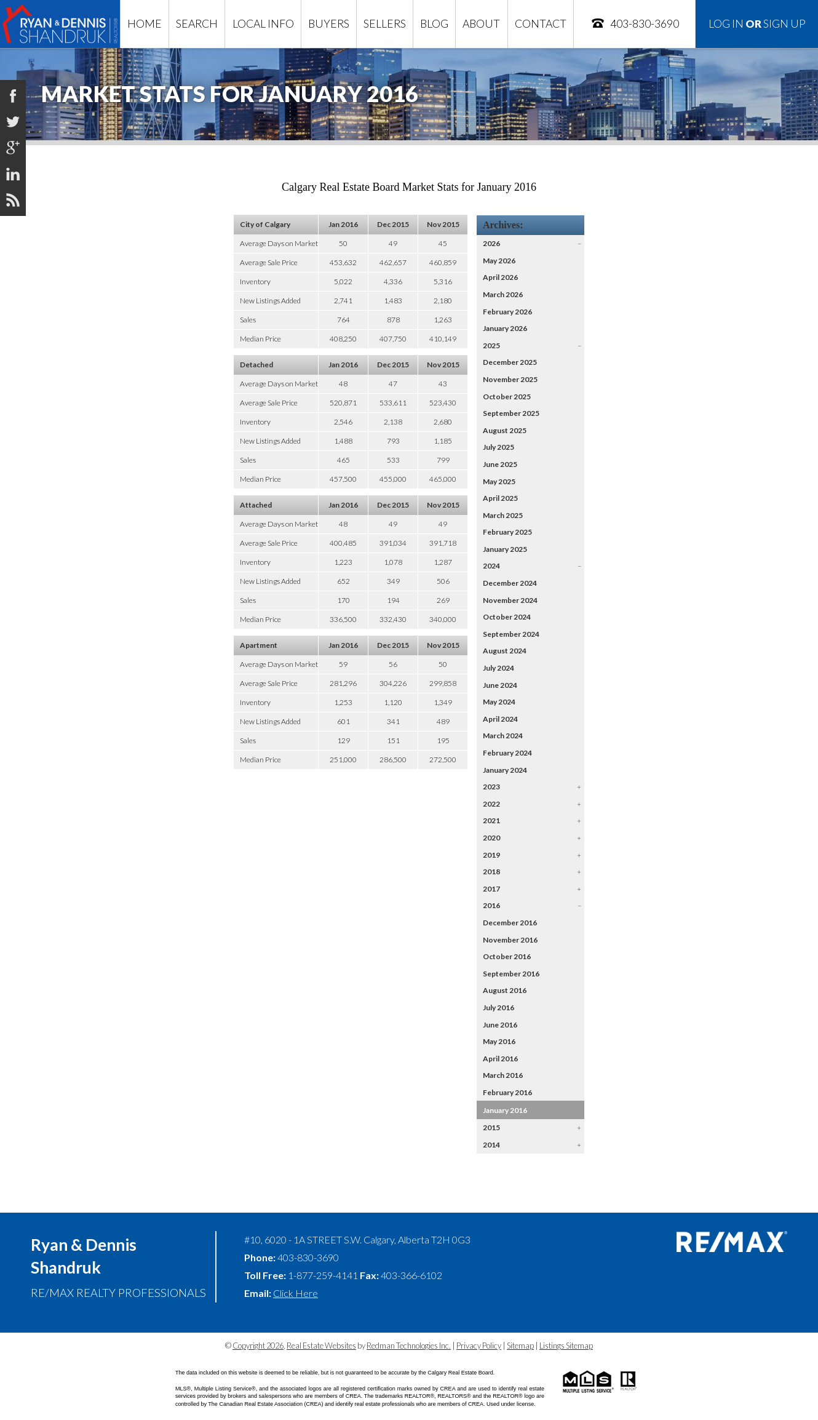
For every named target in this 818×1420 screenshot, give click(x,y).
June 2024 (500, 685)
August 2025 (504, 430)
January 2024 (505, 770)
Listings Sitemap (566, 1345)
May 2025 (499, 481)
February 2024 (507, 752)
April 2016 (500, 1058)
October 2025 (507, 396)
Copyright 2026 (258, 1345)
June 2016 (500, 1024)
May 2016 (499, 1041)
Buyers (328, 23)
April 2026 (500, 277)
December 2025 (510, 362)
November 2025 (510, 379)
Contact (540, 23)
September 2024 (511, 634)
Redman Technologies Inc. (409, 1345)
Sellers (384, 23)
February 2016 (507, 1092)
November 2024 (510, 600)
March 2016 (503, 1075)
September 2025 (511, 413)
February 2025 (507, 531)
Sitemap (520, 1345)
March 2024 (503, 735)
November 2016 (510, 939)
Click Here (295, 1293)
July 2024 (498, 667)
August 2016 (504, 990)
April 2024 (500, 719)
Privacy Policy (478, 1345)
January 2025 (505, 549)
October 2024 (507, 616)
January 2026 (505, 328)
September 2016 (511, 973)
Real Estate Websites (321, 1345)
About (481, 23)
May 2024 (499, 701)
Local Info (263, 23)
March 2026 (503, 294)
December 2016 (510, 922)
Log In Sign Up (757, 23)
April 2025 (500, 498)
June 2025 (500, 464)
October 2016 (507, 956)
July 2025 (498, 447)
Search (197, 23)
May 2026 (499, 260)
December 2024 (510, 583)
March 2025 (503, 515)
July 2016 (498, 1007)
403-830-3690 (634, 23)
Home (144, 23)
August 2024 (504, 650)
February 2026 (507, 311)
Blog (434, 23)
